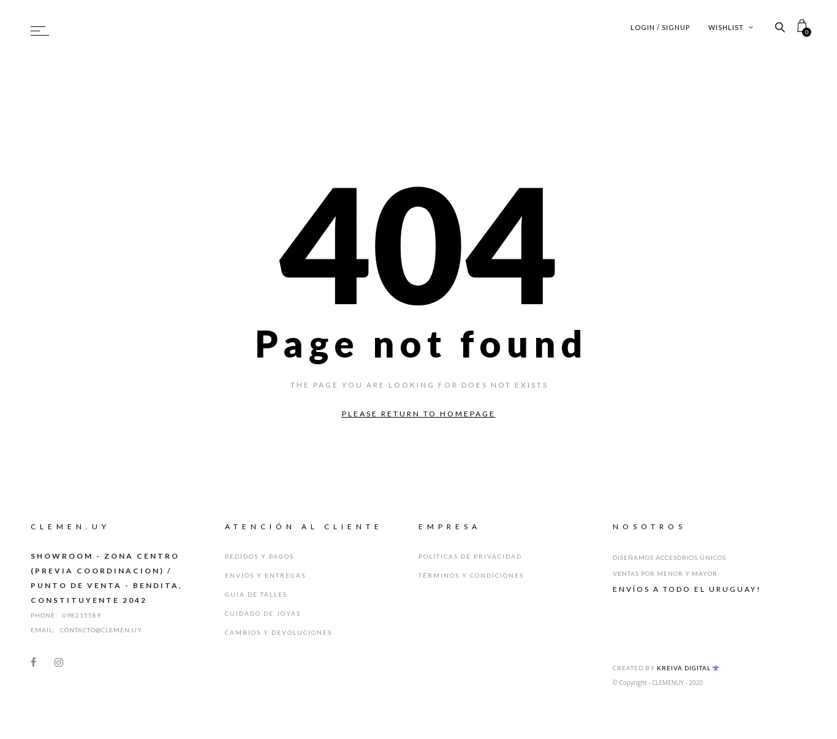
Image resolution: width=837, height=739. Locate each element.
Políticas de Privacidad (470, 556)
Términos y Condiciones (471, 575)
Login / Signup (660, 27)
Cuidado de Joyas (263, 613)
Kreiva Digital (688, 668)
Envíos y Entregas (265, 575)
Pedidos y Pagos (259, 556)
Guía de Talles (256, 594)
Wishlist (731, 27)
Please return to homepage (419, 413)
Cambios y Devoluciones (278, 632)
